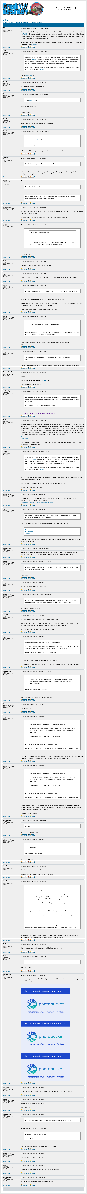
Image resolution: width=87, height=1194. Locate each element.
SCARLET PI (44, 380)
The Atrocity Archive (36, 22)
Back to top (6, 47)
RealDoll (25, 34)
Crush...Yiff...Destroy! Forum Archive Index (16, 22)
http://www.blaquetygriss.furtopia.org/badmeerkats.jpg (37, 502)
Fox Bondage (25, 438)
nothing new (28, 75)
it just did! (34, 44)
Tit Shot (23, 440)
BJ (21, 436)
